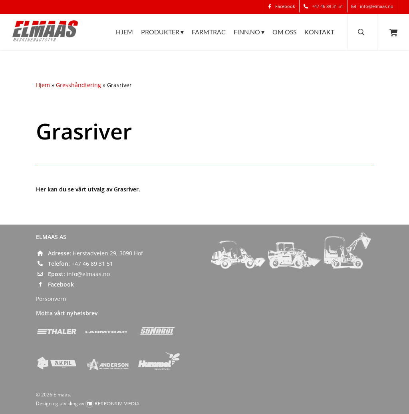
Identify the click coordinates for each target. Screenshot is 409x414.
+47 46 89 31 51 (92, 263)
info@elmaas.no (88, 274)
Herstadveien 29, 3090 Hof (108, 253)
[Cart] (393, 39)
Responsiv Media (117, 403)
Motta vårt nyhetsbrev (66, 313)
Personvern (51, 299)
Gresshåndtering (78, 85)
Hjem (43, 85)
